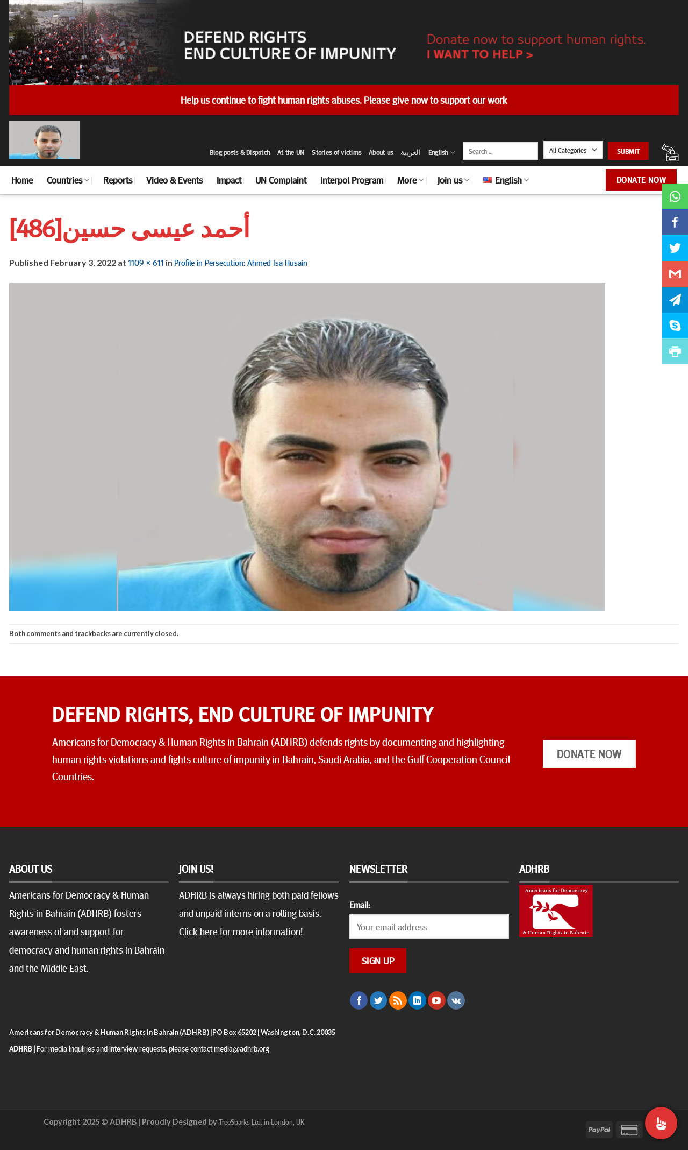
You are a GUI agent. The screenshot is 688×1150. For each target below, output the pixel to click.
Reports (117, 179)
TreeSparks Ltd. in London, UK (261, 1121)
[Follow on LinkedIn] (417, 1000)
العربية (410, 152)
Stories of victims (336, 152)
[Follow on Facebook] (359, 1000)
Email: (359, 904)
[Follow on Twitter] (379, 1000)
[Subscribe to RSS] (398, 1000)
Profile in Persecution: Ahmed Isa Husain (240, 262)
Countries (68, 179)
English (441, 152)
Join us (453, 179)
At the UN (290, 152)
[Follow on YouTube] (437, 1000)
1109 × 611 (146, 262)
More (410, 179)
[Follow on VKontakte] (456, 1000)
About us (381, 152)
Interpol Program (351, 179)
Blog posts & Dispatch (240, 152)
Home (22, 179)
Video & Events (174, 179)
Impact (229, 179)
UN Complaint (280, 179)
